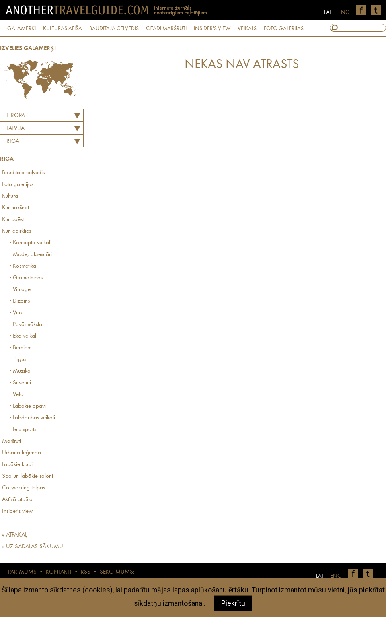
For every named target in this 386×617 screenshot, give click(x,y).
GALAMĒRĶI (21, 28)
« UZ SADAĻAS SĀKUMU (32, 547)
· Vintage (20, 290)
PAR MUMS (22, 572)
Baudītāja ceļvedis (23, 173)
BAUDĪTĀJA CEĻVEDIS (114, 28)
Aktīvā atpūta (17, 500)
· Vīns (16, 313)
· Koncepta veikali (30, 243)
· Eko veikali (23, 336)
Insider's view (17, 511)
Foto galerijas (17, 185)
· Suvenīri (20, 383)
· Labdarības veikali (32, 418)
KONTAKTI (59, 572)
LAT (328, 12)
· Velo (16, 395)
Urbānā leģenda (21, 453)
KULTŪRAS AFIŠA (62, 28)
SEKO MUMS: (117, 572)
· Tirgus (18, 360)
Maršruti (11, 441)
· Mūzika (20, 371)
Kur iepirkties (16, 231)
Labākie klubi (17, 465)
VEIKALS (247, 28)
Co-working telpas (23, 488)
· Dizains (20, 301)
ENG (344, 12)
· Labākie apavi (28, 406)
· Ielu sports (23, 430)
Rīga (12, 141)
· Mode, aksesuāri (31, 255)
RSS (85, 572)
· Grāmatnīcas (26, 278)
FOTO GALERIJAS (284, 28)
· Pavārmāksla (26, 325)
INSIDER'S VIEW (212, 28)
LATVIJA (15, 129)
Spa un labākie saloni (27, 476)
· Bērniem (20, 348)
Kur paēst (13, 220)
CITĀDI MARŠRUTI (166, 28)
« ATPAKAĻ (14, 535)
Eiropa (15, 116)
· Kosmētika (23, 266)
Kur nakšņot (15, 208)
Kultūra (10, 196)
